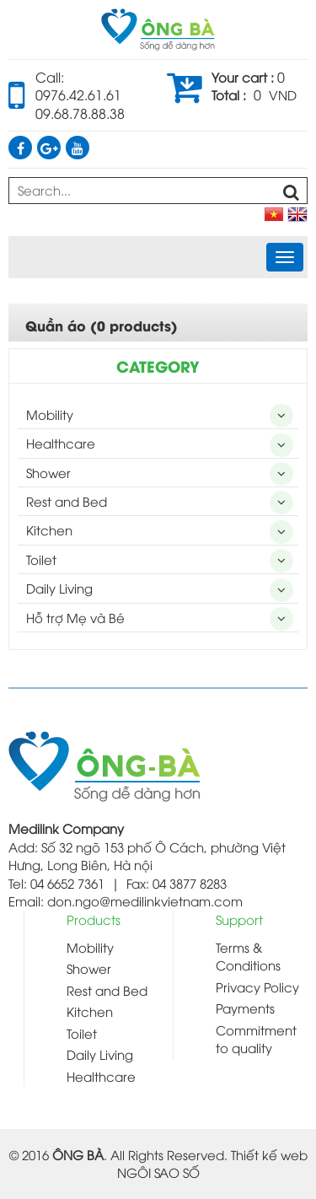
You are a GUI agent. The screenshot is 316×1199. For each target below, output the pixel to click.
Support (239, 919)
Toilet (41, 559)
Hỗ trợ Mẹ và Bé (75, 617)
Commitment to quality (256, 1038)
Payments (245, 1007)
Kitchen (49, 529)
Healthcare (60, 442)
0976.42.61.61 (78, 94)
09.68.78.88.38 (80, 113)
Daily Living (59, 587)
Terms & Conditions (248, 955)
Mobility (49, 414)
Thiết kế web (269, 1154)
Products (94, 919)
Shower (48, 472)
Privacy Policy (257, 986)
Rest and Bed (66, 500)
